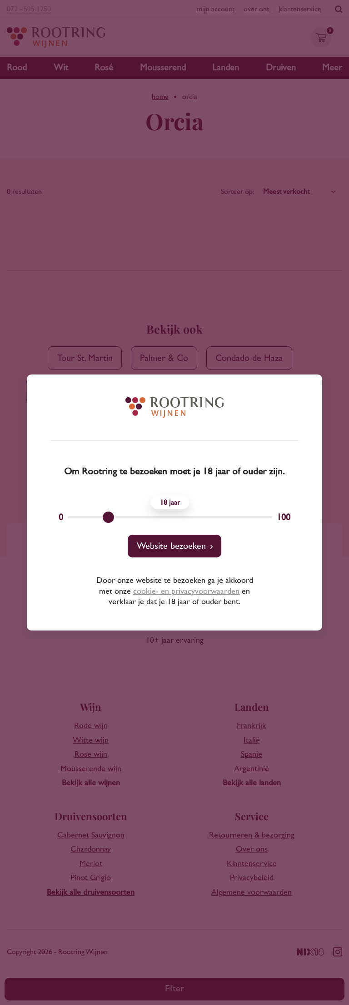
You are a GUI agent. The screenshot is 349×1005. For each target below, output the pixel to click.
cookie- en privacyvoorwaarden (186, 591)
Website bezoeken (171, 546)
